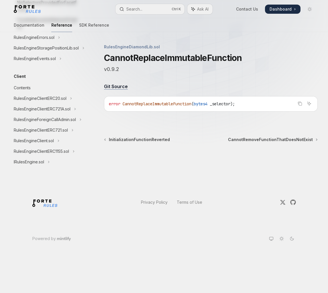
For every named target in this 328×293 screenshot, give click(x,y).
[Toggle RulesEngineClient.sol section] (46, 141)
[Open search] (149, 9)
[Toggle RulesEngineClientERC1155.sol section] (46, 151)
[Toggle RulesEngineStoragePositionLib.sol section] (46, 48)
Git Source (116, 86)
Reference (61, 27)
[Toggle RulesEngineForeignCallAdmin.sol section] (46, 119)
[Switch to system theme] (271, 239)
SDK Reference (94, 27)
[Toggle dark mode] (309, 9)
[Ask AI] (309, 103)
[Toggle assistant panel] (200, 9)
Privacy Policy (154, 202)
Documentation (29, 27)
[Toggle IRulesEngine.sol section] (46, 162)
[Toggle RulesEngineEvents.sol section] (46, 59)
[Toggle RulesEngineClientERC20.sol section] (46, 98)
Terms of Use (189, 202)
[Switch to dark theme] (292, 239)
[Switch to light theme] (282, 239)
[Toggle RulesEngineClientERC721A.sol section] (46, 109)
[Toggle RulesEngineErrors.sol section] (46, 37)
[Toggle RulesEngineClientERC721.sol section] (46, 130)
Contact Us (247, 9)
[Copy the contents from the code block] (300, 103)
